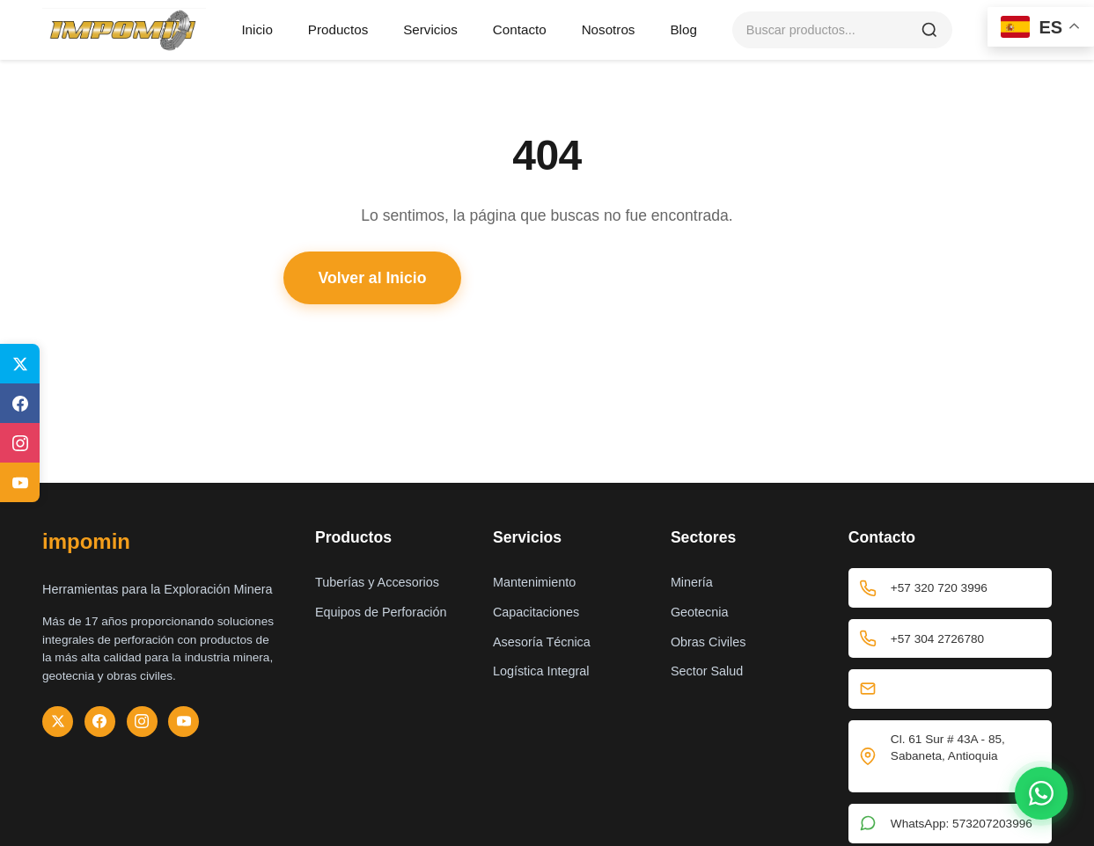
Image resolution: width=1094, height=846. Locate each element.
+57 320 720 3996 (950, 588)
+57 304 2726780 (950, 639)
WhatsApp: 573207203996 (950, 823)
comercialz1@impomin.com (964, 689)
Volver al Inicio (373, 278)
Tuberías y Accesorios (377, 582)
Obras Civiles (708, 642)
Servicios (430, 29)
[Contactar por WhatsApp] (1041, 793)
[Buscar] (929, 30)
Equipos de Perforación (381, 612)
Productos (338, 29)
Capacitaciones (536, 612)
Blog (683, 29)
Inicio (256, 29)
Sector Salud (707, 671)
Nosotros (608, 29)
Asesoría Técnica (542, 642)
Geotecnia (700, 612)
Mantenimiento (534, 582)
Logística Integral (541, 671)
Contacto (520, 29)
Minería (692, 582)
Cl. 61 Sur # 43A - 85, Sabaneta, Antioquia (950, 756)
